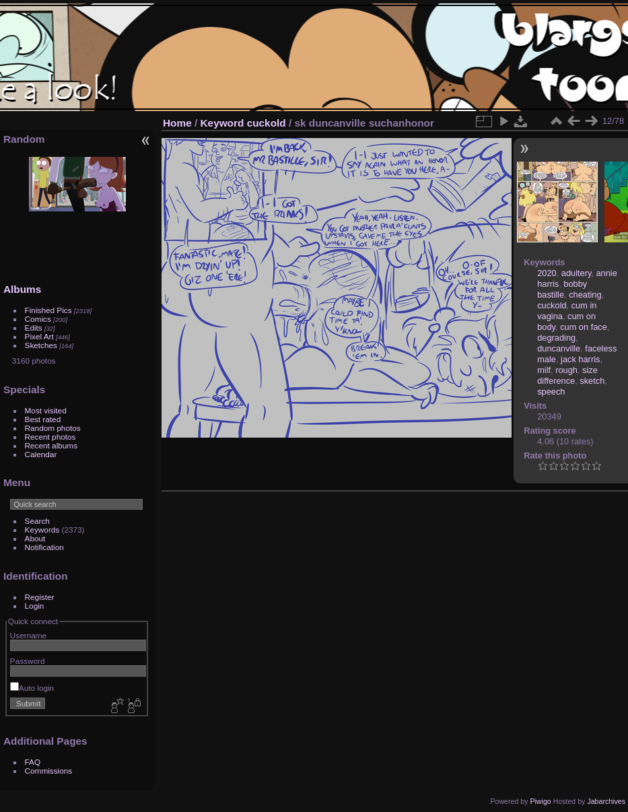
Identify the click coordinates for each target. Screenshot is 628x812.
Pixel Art (39, 336)
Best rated (43, 419)
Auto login (32, 687)
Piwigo (540, 801)
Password (27, 660)
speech (551, 391)
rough (566, 370)
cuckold (266, 123)
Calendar (41, 454)
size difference (567, 375)
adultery (576, 273)
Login (34, 605)
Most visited (46, 410)
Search (37, 520)
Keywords (42, 529)
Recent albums (51, 445)
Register (40, 597)
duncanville (558, 348)
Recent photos (50, 436)
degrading (556, 338)
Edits (33, 327)
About (35, 538)
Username (28, 635)
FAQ (33, 761)
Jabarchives (606, 801)
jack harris (580, 359)
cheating (585, 295)
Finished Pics (48, 310)
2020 (546, 273)
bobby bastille (562, 289)
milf (544, 370)
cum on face (583, 327)
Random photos (53, 428)
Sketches (41, 345)
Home (177, 123)
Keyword (222, 123)
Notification (44, 547)
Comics (38, 318)
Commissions (49, 770)
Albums (22, 289)
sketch (592, 381)
